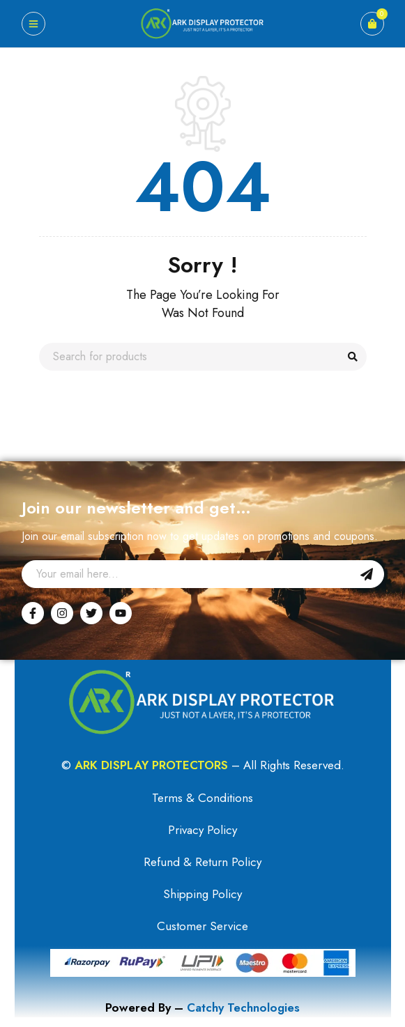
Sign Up (366, 574)
